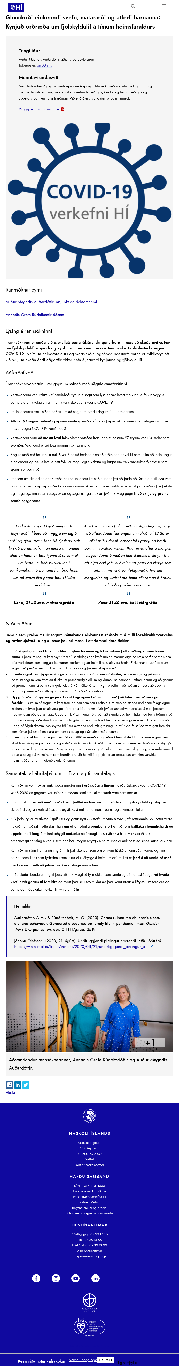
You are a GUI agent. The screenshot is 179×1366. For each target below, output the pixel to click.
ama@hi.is (44, 65)
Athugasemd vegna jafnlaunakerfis (89, 1213)
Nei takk (105, 1360)
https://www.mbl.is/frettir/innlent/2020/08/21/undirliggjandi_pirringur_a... (81, 947)
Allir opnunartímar (89, 1251)
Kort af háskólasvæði (89, 1165)
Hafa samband (83, 1191)
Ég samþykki (127, 1363)
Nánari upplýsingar (83, 1360)
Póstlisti (89, 1159)
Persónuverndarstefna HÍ (89, 1197)
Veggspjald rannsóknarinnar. (40, 109)
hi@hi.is (101, 1191)
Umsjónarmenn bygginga (89, 1256)
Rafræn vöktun (89, 1202)
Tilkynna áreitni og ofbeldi (90, 1208)
